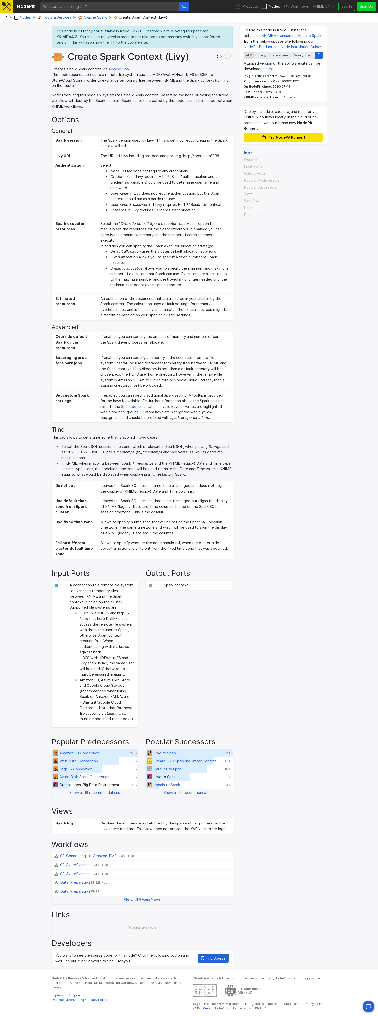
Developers (253, 215)
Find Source (213, 958)
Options (250, 160)
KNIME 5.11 (322, 6)
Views (249, 194)
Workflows (296, 6)
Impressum (60, 995)
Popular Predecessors (262, 180)
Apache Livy (118, 69)
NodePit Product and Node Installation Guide (282, 46)
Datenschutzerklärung (68, 1000)
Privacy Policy (97, 1000)
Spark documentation (139, 406)
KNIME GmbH (202, 1008)
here (269, 68)
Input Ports (253, 166)
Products (246, 6)
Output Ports (255, 173)
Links (248, 208)
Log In (346, 6)
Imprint (76, 995)
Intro (248, 153)
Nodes (271, 6)
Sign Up (366, 6)
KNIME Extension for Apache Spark (291, 35)
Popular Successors (260, 187)
